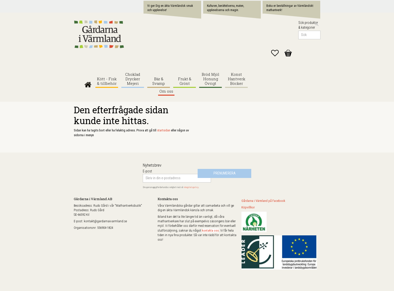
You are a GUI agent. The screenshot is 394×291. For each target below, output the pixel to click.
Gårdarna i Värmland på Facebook (263, 201)
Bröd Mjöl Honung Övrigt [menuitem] (210, 79)
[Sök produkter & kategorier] (309, 35)
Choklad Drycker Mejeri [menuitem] (132, 79)
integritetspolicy (191, 187)
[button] (277, 53)
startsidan (163, 130)
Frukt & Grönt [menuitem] (184, 81)
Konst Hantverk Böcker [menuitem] (236, 79)
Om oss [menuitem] (166, 91)
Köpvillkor (248, 207)
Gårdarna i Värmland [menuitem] (87, 83)
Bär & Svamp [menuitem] (158, 81)
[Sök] (316, 24)
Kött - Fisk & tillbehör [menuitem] (107, 81)
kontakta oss (210, 230)
